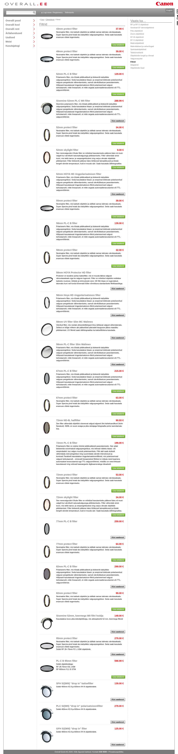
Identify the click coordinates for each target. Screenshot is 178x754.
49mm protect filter (66, 51)
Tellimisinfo (69, 12)
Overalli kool (13, 24)
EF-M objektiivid (137, 37)
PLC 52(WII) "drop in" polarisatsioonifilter (79, 706)
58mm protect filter (66, 250)
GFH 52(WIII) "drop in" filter (71, 728)
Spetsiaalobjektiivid (138, 49)
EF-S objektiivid (136, 40)
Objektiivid (50, 20)
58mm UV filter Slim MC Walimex (74, 321)
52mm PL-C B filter (66, 74)
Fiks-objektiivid (136, 31)
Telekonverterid (136, 53)
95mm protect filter (66, 638)
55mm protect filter (66, 200)
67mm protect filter (66, 397)
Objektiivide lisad (137, 68)
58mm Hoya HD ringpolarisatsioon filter (78, 295)
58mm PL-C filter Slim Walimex (73, 344)
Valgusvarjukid (136, 59)
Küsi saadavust (118, 121)
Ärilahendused (14, 33)
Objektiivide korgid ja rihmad (142, 56)
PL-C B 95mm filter (66, 660)
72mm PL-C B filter (66, 443)
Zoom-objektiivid (137, 34)
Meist (9, 41)
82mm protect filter (66, 593)
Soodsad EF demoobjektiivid (142, 28)
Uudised (10, 37)
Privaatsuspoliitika (115, 752)
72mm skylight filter (67, 497)
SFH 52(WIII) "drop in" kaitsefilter (74, 683)
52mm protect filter (66, 127)
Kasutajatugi (13, 45)
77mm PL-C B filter (66, 521)
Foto (42, 20)
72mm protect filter (66, 474)
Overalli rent (12, 29)
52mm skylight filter (67, 150)
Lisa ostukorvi (118, 45)
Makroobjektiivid (137, 43)
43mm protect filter (66, 28)
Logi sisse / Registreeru (53, 12)
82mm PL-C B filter (66, 566)
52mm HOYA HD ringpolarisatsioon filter (78, 174)
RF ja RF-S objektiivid (139, 25)
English (169, 10)
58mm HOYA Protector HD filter (73, 272)
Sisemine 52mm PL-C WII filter (73, 100)
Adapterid (134, 65)
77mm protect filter (66, 544)
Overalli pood (13, 20)
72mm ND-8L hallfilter (68, 420)
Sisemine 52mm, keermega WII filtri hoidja (79, 615)
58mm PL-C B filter (66, 223)
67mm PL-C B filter (66, 371)
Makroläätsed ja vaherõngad (142, 46)
